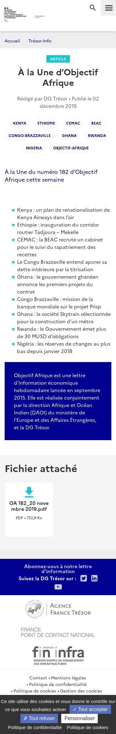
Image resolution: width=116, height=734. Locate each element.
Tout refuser (39, 718)
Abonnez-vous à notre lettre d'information (58, 568)
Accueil (12, 41)
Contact (38, 677)
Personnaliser (79, 718)
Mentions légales (68, 677)
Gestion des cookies (81, 691)
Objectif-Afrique (71, 147)
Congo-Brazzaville (30, 135)
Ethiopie (46, 123)
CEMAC (73, 123)
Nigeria (34, 147)
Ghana (69, 135)
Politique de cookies (35, 691)
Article (58, 58)
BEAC (96, 123)
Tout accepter (90, 709)
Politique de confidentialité (58, 684)
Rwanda (97, 135)
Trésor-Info (39, 41)
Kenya (19, 123)
